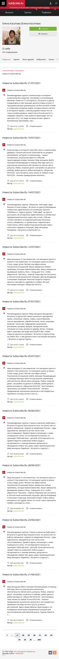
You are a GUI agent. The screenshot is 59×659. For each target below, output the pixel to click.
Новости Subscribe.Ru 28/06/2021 (21, 465)
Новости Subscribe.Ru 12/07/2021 (21, 247)
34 (19, 639)
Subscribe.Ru (18, 129)
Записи (52, 59)
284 (39, 639)
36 (31, 639)
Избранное (41, 59)
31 (40, 635)
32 (46, 635)
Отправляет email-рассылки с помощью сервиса (29, 8)
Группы (30, 11)
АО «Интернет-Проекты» (25, 651)
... (12, 635)
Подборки (49, 11)
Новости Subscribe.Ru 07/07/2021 (21, 301)
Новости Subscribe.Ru (16, 90)
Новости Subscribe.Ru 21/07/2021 (21, 83)
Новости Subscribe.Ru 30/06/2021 (21, 410)
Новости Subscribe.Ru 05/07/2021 (21, 356)
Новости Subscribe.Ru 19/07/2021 (21, 137)
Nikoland (19, 653)
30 (34, 635)
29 (29, 635)
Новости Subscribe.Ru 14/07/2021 (21, 192)
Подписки (6, 59)
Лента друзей (28, 59)
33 (51, 635)
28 (23, 635)
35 (25, 639)
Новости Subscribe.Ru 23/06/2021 (21, 519)
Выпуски (11, 11)
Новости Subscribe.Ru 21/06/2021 (21, 574)
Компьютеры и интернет (13, 70)
